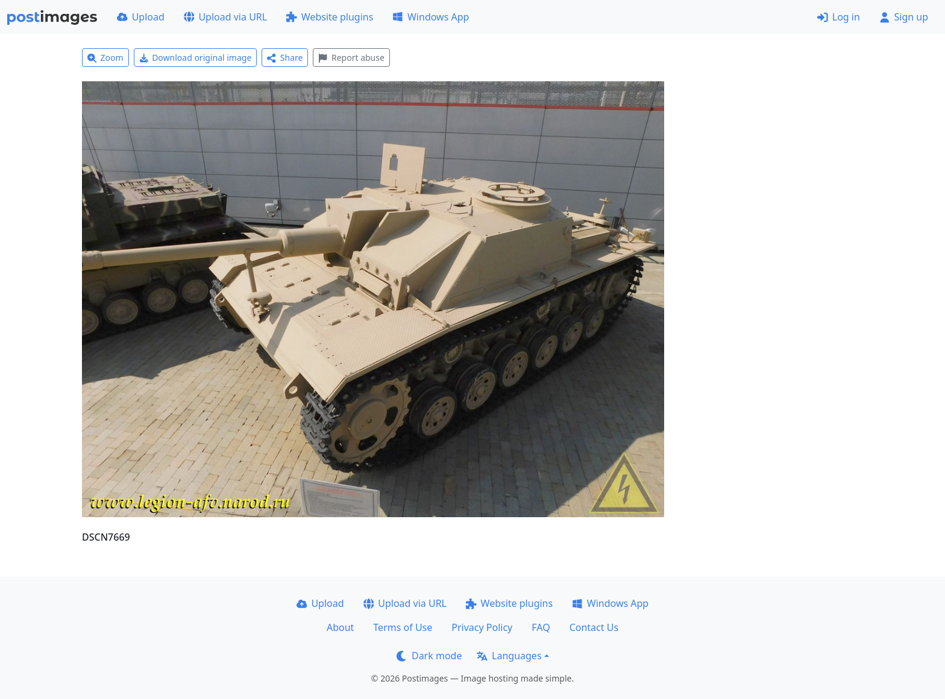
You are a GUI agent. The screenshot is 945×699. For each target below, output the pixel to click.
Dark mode (429, 655)
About (340, 627)
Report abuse (351, 57)
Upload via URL (225, 16)
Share (285, 57)
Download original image (195, 57)
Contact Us (594, 627)
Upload (141, 16)
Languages (509, 655)
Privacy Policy (481, 627)
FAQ (541, 627)
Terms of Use (402, 627)
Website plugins (329, 16)
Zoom (105, 57)
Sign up (903, 16)
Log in (838, 16)
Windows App (430, 16)
